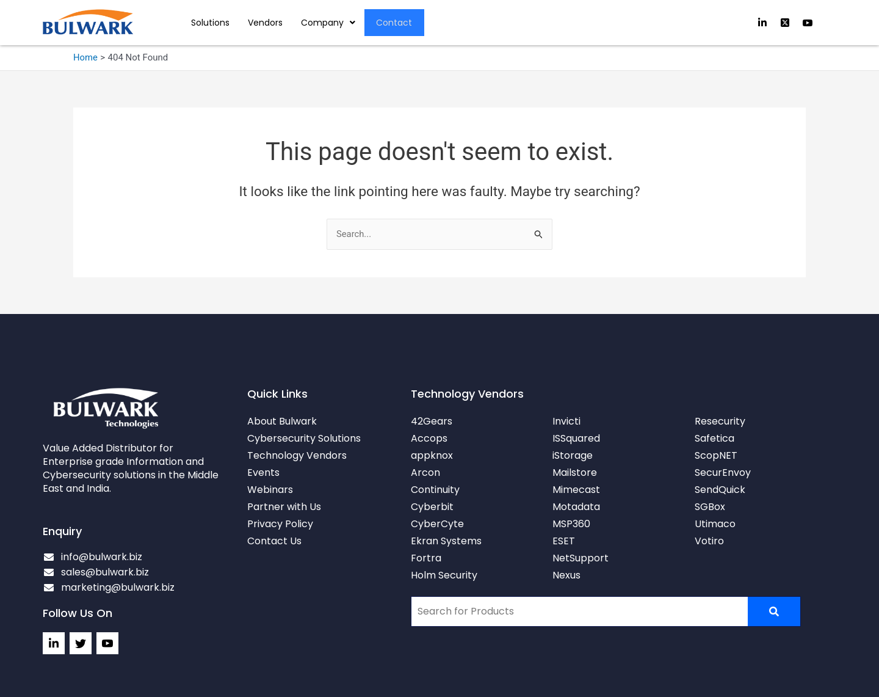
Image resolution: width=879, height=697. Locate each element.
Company (328, 22)
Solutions (210, 22)
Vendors (265, 22)
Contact (395, 22)
